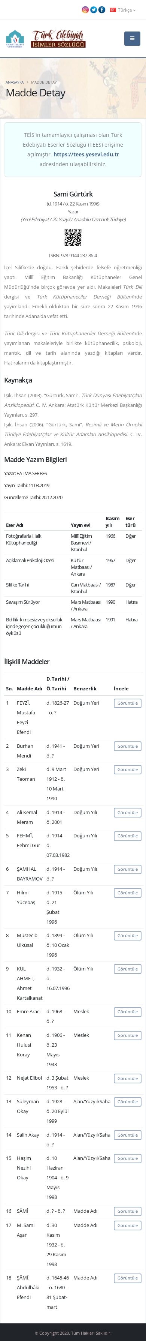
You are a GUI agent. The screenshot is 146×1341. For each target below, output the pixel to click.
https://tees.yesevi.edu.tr (86, 154)
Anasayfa (15, 82)
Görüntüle (128, 703)
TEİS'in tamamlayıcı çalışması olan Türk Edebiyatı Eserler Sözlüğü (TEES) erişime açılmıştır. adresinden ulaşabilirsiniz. (73, 149)
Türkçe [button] (123, 10)
